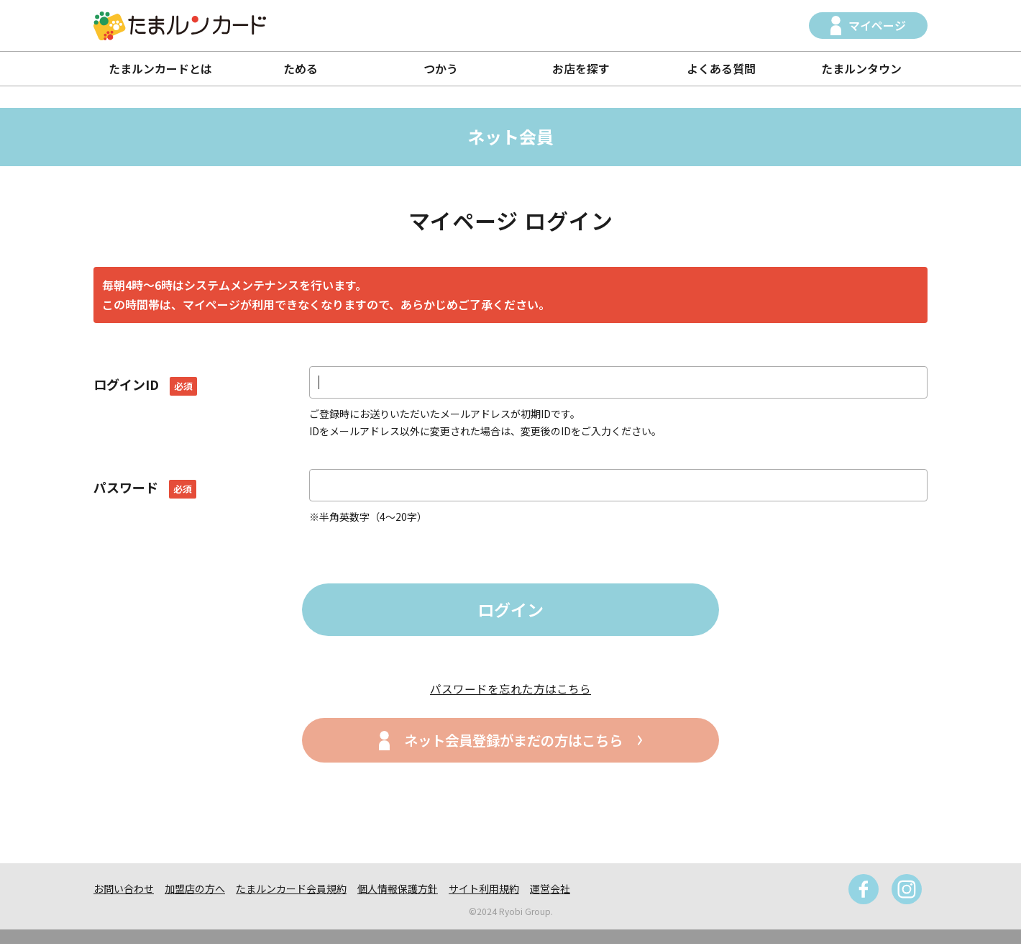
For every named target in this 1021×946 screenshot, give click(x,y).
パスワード (144, 487)
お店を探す (581, 68)
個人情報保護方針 (397, 890)
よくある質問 (721, 68)
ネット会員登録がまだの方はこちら (513, 742)
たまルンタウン (861, 68)
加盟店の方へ (195, 890)
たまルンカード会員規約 (291, 890)
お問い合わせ (123, 890)
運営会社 (550, 890)
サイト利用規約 (484, 890)
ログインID (145, 384)
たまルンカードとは (160, 68)
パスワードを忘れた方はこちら (510, 690)
